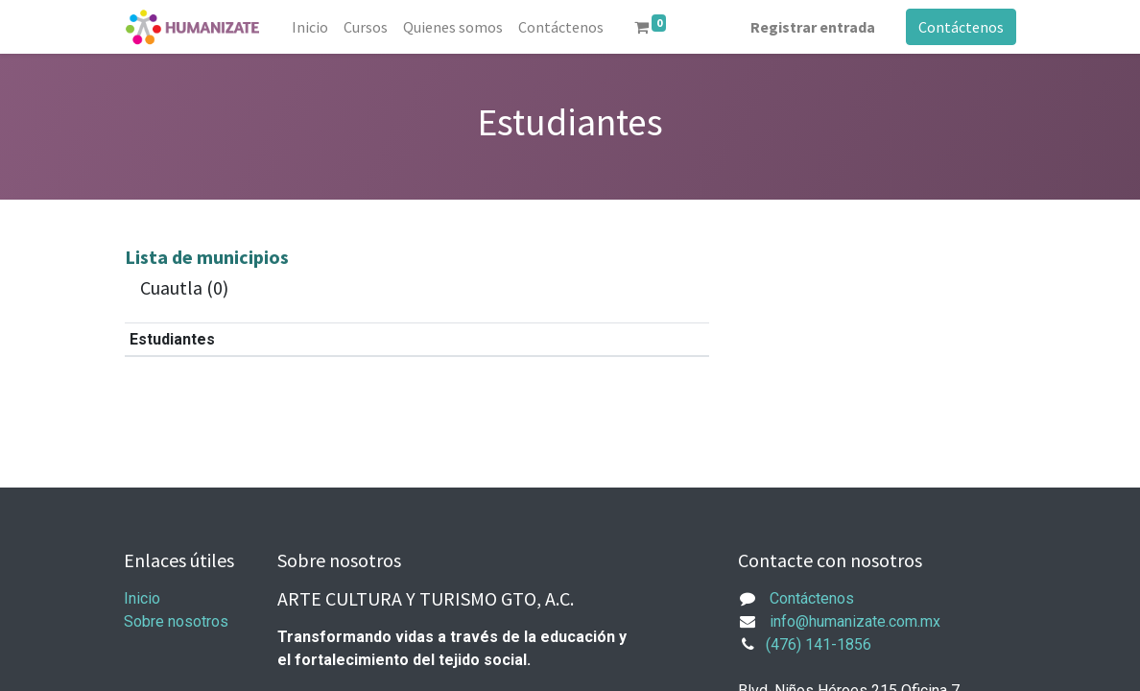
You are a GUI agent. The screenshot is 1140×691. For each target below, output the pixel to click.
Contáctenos (961, 26)
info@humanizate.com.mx (855, 621)
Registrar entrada (812, 26)
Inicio (142, 598)
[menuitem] (310, 27)
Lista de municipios (207, 257)
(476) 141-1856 (818, 644)
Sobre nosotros (176, 621)
